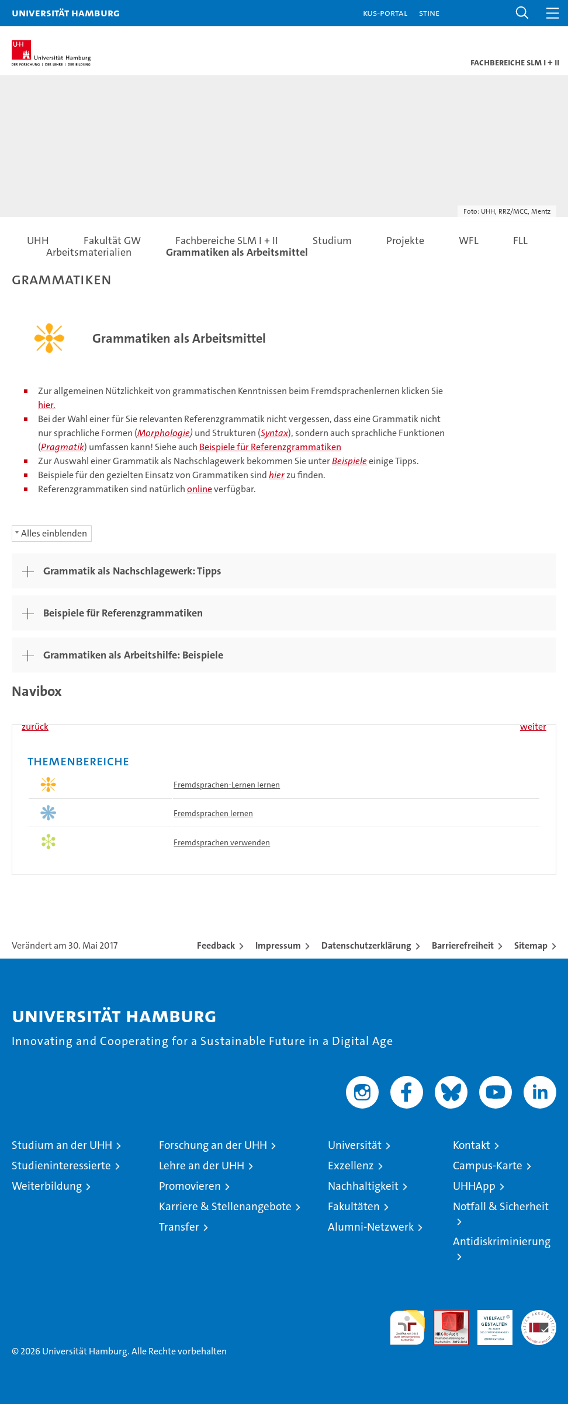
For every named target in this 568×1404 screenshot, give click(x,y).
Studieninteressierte (61, 1165)
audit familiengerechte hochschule (407, 1327)
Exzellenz (351, 1165)
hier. (47, 405)
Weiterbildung (47, 1186)
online (199, 489)
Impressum (278, 945)
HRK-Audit (488, 1322)
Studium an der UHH (62, 1145)
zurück (35, 726)
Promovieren (190, 1186)
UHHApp (474, 1186)
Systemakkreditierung (538, 1316)
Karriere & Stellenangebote (225, 1206)
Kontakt (471, 1145)
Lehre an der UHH (201, 1165)
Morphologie (163, 433)
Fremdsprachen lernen (213, 813)
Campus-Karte (487, 1165)
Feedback (216, 945)
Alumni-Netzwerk (371, 1227)
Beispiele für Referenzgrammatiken (270, 447)
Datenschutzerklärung (366, 945)
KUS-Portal (385, 12)
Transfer (179, 1227)
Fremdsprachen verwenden (222, 842)
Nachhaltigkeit (363, 1186)
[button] (522, 13)
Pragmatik (62, 447)
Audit (445, 1316)
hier (277, 475)
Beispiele (349, 461)
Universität (355, 1145)
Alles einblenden (54, 533)
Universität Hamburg (66, 12)
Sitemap (531, 945)
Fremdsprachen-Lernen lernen (227, 784)
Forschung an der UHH (213, 1145)
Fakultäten (354, 1206)
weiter (533, 726)
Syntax (274, 433)
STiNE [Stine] (429, 12)
